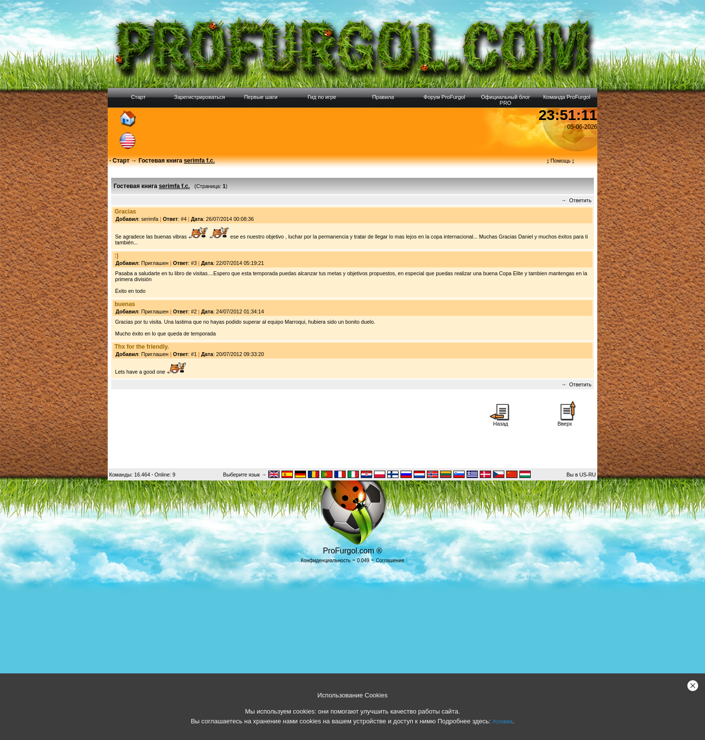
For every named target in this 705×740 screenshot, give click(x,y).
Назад (501, 421)
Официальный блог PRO (505, 100)
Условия (503, 721)
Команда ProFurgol (566, 97)
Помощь (560, 161)
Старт (138, 97)
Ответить (580, 200)
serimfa (150, 219)
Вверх (565, 421)
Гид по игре (321, 97)
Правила (383, 97)
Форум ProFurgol (444, 97)
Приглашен (155, 263)
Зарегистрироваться (199, 97)
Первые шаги (260, 97)
